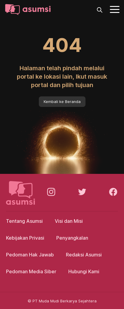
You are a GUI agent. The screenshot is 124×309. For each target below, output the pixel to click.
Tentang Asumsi (24, 221)
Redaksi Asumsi (84, 255)
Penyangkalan (72, 238)
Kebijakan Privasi (25, 238)
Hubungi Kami (83, 271)
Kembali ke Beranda (62, 101)
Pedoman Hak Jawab (30, 255)
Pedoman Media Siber (31, 271)
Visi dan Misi (69, 221)
